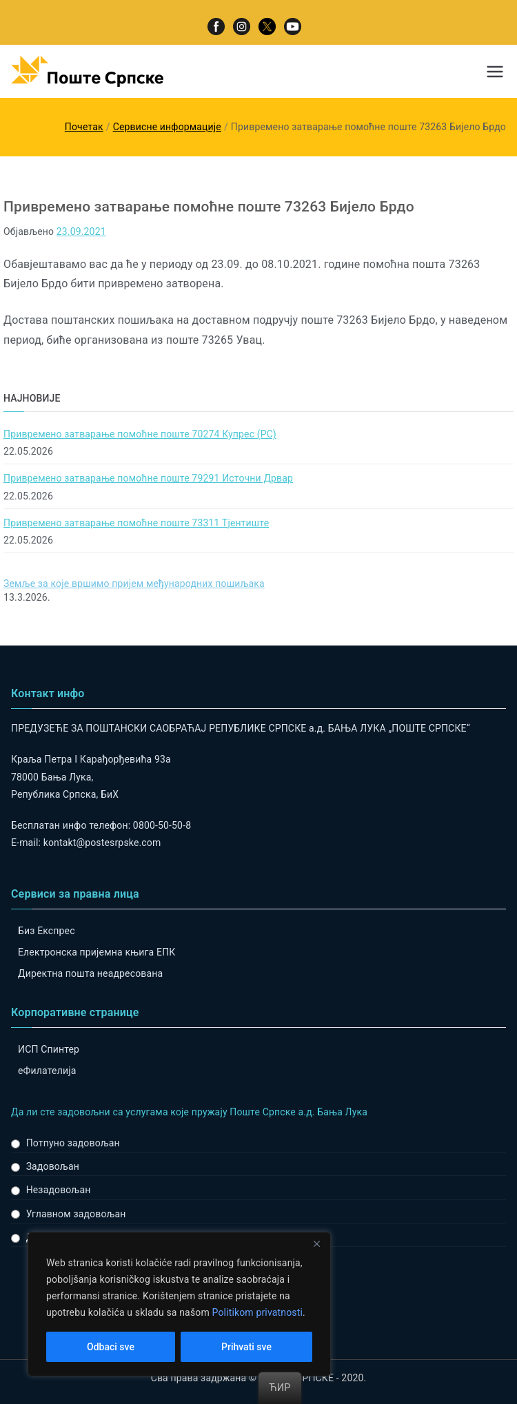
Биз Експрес (46, 930)
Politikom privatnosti (257, 1312)
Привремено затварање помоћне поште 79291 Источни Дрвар (148, 478)
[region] (179, 1304)
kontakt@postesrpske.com (102, 842)
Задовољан (52, 1166)
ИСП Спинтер (48, 1049)
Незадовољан (58, 1189)
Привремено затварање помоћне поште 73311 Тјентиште (136, 522)
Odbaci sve (110, 1346)
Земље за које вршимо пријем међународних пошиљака (134, 583)
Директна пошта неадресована (90, 973)
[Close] (316, 1243)
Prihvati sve (246, 1346)
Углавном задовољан (76, 1213)
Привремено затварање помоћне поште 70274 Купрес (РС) (139, 434)
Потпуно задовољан (73, 1142)
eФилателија (47, 1070)
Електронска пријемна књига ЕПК (96, 952)
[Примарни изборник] (495, 71)
